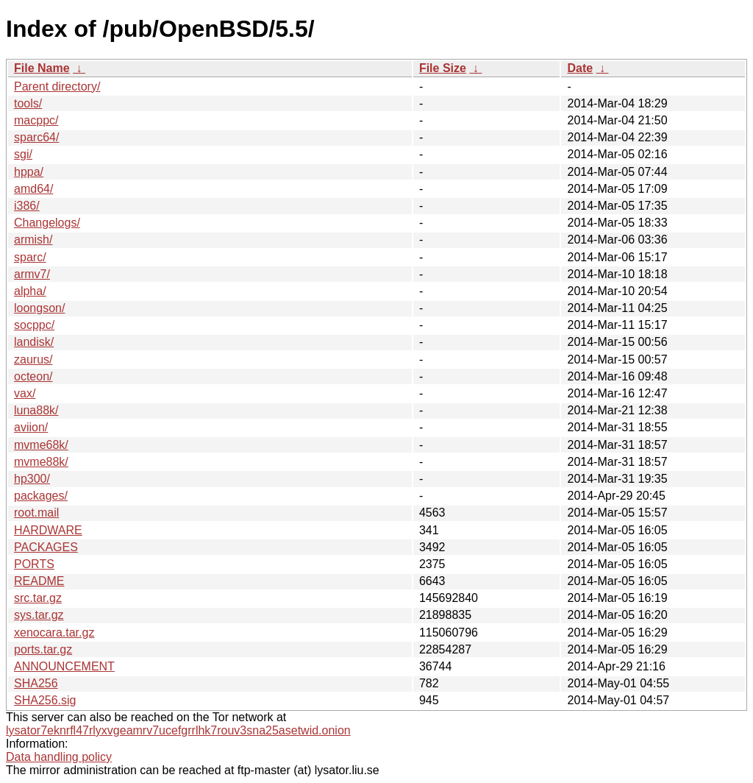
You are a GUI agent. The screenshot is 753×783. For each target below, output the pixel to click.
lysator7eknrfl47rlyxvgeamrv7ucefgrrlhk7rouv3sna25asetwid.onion (178, 730)
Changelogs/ (47, 222)
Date (580, 68)
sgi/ (23, 154)
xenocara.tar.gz (54, 632)
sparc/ (30, 257)
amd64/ (33, 189)
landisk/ (34, 342)
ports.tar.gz (43, 649)
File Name (42, 68)
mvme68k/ (41, 445)
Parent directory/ (57, 86)
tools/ (28, 103)
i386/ (27, 205)
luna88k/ (36, 410)
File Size (442, 68)
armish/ (33, 239)
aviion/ (31, 427)
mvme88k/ (41, 462)
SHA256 (36, 683)
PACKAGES (46, 547)
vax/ (24, 393)
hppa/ (28, 172)
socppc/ (34, 325)
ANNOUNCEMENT (64, 666)
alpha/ (30, 291)
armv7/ (32, 274)
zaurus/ (33, 359)
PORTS (34, 564)
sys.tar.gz (39, 615)
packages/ (41, 495)
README (39, 581)
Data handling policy (59, 757)
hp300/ (32, 478)
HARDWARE (48, 530)
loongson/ (39, 308)
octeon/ (33, 376)
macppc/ (36, 120)
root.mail (36, 512)
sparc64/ (36, 137)
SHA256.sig (45, 700)
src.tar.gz (38, 598)
